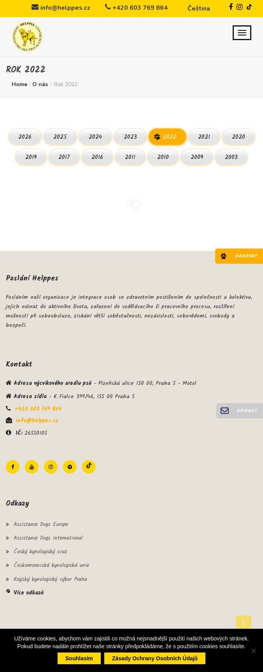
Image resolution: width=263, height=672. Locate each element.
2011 (130, 157)
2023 (130, 137)
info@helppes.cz (65, 8)
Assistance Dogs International (48, 538)
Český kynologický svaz (40, 551)
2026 (25, 137)
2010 (163, 157)
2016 (97, 157)
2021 (204, 137)
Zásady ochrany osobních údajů (155, 658)
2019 (31, 157)
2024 (95, 137)
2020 (238, 137)
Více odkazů (29, 593)
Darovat (246, 256)
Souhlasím (79, 658)
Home (19, 84)
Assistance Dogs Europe (41, 524)
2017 (64, 157)
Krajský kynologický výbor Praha (50, 579)
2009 (197, 157)
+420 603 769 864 (140, 8)
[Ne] (253, 650)
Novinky (247, 410)
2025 (60, 137)
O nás (40, 84)
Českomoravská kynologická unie (51, 565)
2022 (169, 137)
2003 (231, 157)
